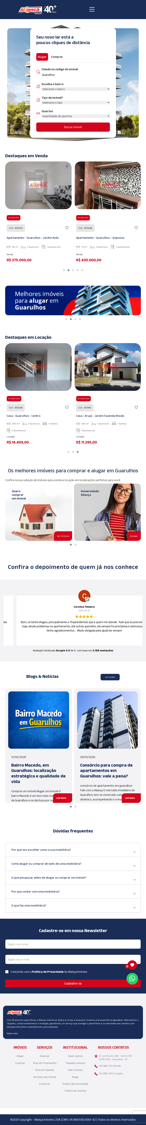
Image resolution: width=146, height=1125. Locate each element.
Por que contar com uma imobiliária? (73, 893)
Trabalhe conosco (75, 1063)
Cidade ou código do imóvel (60, 69)
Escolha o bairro (53, 84)
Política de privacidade (75, 1083)
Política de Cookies (75, 1090)
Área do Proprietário (44, 1063)
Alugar (20, 1056)
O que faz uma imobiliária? (73, 907)
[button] (64, 270)
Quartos (47, 111)
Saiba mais (12, 1033)
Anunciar (44, 1056)
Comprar (20, 1063)
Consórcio (44, 1083)
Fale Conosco (75, 1070)
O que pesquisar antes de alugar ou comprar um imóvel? (73, 879)
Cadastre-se (73, 983)
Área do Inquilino (44, 1070)
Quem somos (75, 1056)
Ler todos (110, 677)
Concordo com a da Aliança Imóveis (49, 971)
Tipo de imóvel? (52, 97)
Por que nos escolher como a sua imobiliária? (73, 851)
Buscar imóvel (73, 127)
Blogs (75, 1077)
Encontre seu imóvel (44, 1077)
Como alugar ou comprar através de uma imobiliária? (73, 865)
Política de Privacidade (48, 971)
